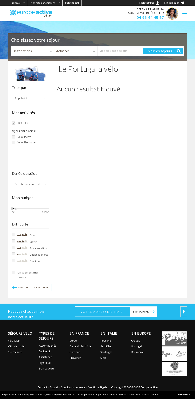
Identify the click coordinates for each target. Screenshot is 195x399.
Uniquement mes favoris (28, 275)
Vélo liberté (24, 137)
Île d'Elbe (105, 346)
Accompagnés (47, 345)
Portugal (136, 346)
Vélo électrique (27, 142)
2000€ (45, 212)
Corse (73, 340)
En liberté (44, 351)
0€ (13, 212)
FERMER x (184, 394)
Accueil (54, 387)
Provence (75, 358)
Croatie (135, 340)
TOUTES (23, 123)
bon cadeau (72, 2)
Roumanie (137, 352)
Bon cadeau (46, 368)
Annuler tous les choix (33, 287)
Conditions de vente (73, 387)
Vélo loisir (14, 340)
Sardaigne (106, 352)
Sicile (103, 358)
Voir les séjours (160, 51)
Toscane (105, 340)
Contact (42, 387)
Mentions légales (98, 387)
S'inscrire (141, 311)
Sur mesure (15, 352)
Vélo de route (16, 346)
